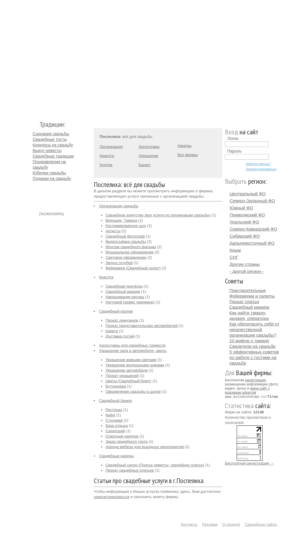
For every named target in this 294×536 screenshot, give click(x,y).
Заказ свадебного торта (127, 441)
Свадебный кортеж (116, 311)
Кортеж (106, 165)
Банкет (144, 165)
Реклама (209, 524)
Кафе (110, 415)
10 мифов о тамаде (249, 340)
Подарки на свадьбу (52, 178)
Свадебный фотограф (125, 236)
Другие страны (245, 264)
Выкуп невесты (47, 150)
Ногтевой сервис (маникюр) (130, 302)
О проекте (231, 524)
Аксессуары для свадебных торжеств (132, 345)
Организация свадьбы (118, 206)
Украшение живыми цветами (131, 360)
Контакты (189, 524)
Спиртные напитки (122, 436)
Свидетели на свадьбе (252, 346)
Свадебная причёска (124, 286)
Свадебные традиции (53, 156)
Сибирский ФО (245, 235)
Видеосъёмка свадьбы (126, 241)
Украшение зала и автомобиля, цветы (132, 350)
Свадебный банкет (115, 400)
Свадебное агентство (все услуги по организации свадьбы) (158, 215)
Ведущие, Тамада (121, 220)
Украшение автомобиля (127, 370)
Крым (235, 250)
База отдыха (117, 425)
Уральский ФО (244, 221)
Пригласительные (247, 290)
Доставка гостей (120, 336)
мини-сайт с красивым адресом (247, 390)
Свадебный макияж (123, 291)
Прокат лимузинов (122, 320)
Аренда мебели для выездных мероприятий (145, 447)
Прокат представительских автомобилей (142, 325)
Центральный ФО (248, 193)
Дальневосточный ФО (252, 243)
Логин (232, 138)
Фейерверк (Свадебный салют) (133, 268)
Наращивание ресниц (125, 297)
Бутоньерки (116, 386)
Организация (111, 146)
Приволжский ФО (247, 214)
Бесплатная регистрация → (249, 463)
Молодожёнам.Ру (35, 57)
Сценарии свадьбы (51, 133)
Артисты (113, 231)
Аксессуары (148, 146)
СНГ (234, 257)
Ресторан (114, 410)
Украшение (148, 155)
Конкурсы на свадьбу (53, 145)
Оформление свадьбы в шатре (133, 391)
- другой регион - (247, 271)
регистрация (255, 380)
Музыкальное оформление (129, 252)
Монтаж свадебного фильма (131, 247)
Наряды (185, 145)
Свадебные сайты (261, 524)
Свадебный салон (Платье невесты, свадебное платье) (155, 465)
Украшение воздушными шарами (135, 365)
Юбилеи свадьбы (49, 173)
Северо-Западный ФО (252, 200)
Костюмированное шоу (126, 225)
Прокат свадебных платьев (130, 470)
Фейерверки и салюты (252, 295)
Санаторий (115, 431)
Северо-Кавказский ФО (253, 228)
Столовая (114, 420)
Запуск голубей (119, 263)
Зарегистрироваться (261, 169)
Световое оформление (126, 257)
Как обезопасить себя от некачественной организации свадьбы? (254, 329)
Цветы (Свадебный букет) (128, 381)
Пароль (234, 151)
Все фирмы (188, 155)
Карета (112, 331)
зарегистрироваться (111, 497)
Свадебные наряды (116, 456)
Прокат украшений (122, 375)
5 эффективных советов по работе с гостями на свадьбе (254, 357)
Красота (107, 155)
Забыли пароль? (258, 164)
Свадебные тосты (50, 139)
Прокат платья (244, 301)
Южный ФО (241, 207)
